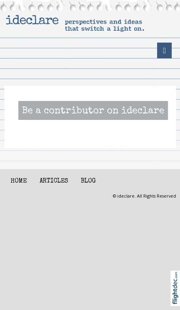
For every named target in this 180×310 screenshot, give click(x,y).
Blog (88, 181)
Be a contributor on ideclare (93, 111)
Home (19, 181)
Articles (53, 181)
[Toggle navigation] (164, 50)
